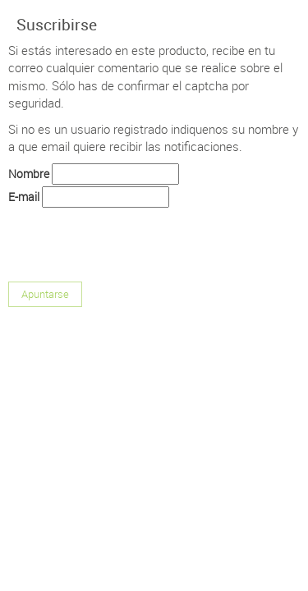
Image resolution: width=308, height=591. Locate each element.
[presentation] (133, 241)
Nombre (28, 173)
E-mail (23, 196)
